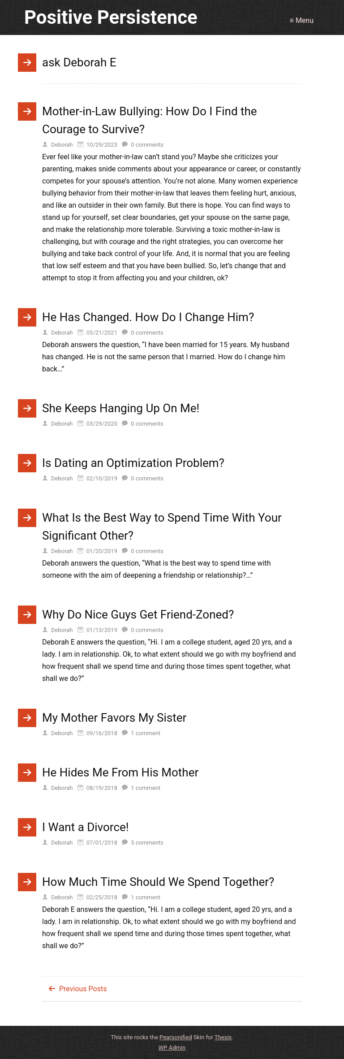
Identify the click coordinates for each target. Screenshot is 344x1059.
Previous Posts (83, 989)
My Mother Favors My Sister (114, 717)
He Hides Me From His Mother (120, 772)
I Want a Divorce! (85, 827)
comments (147, 144)
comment (145, 733)
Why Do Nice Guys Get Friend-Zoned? (138, 614)
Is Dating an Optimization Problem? (133, 463)
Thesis (223, 1037)
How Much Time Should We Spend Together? (158, 882)
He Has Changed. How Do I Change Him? (148, 317)
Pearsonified (175, 1037)
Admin (172, 1047)
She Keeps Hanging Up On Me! (120, 408)
